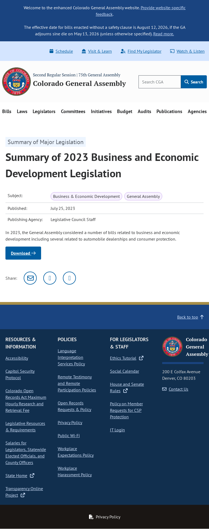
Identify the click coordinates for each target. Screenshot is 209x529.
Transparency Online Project (24, 492)
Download (23, 253)
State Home (19, 475)
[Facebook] (69, 278)
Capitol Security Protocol (20, 374)
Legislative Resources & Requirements (25, 426)
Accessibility (16, 358)
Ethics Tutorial (126, 358)
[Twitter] (49, 278)
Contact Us (175, 389)
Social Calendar (124, 371)
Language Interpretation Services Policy (71, 357)
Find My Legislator (141, 51)
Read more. (163, 33)
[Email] (30, 278)
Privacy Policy (70, 422)
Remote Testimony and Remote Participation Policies (77, 383)
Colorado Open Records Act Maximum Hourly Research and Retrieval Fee (25, 400)
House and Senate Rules (127, 387)
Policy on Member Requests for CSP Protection (126, 410)
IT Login (117, 429)
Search (194, 82)
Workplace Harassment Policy (75, 471)
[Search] (160, 81)
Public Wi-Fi (69, 435)
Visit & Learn (97, 51)
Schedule (61, 51)
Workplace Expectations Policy (76, 452)
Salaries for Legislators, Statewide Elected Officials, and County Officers (25, 452)
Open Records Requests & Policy (74, 406)
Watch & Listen (187, 51)
